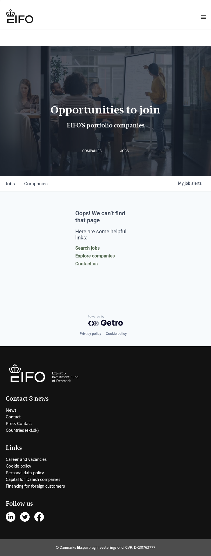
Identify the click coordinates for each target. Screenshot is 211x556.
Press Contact (19, 423)
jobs (10, 183)
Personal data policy (25, 472)
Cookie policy (116, 334)
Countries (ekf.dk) (22, 430)
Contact (13, 417)
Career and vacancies (26, 459)
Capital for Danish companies (33, 479)
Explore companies (95, 256)
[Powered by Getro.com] (105, 320)
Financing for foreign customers (35, 486)
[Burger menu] (203, 16)
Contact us (86, 264)
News (11, 410)
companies (36, 183)
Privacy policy (90, 334)
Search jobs (87, 248)
